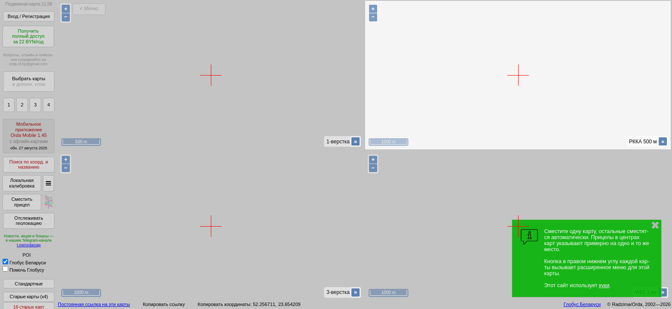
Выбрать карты (28, 81)
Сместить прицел (21, 202)
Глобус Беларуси (24, 262)
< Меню (89, 9)
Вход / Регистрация (29, 16)
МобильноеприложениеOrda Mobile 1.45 (28, 135)
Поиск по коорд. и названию (28, 164)
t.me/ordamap (29, 245)
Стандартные (28, 283)
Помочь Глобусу (23, 270)
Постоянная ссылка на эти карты (94, 304)
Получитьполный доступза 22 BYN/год (28, 36)
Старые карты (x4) (28, 296)
